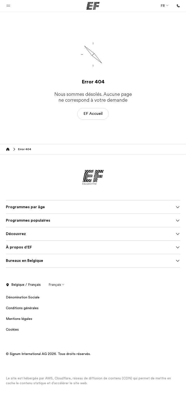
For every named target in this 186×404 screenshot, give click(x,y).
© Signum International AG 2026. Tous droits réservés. (48, 354)
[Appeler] (178, 6)
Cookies (12, 329)
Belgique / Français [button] (23, 285)
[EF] (93, 6)
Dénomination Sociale (22, 297)
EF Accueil (93, 113)
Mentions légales (19, 319)
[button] (8, 6)
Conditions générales (22, 308)
